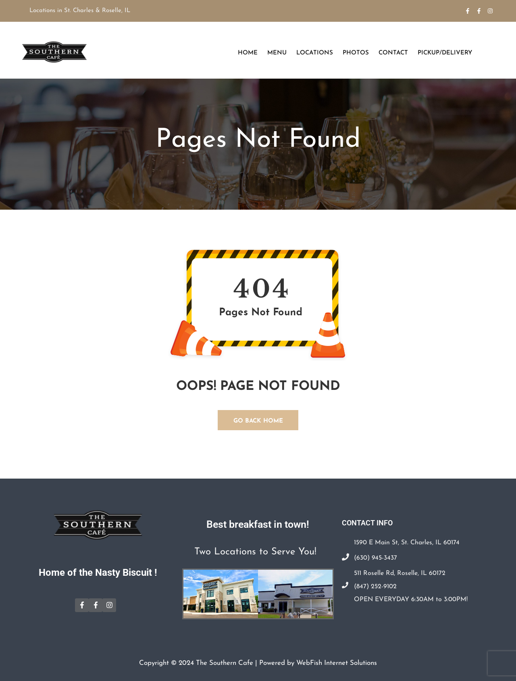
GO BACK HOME (258, 421)
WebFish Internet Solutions (336, 663)
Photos (356, 53)
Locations (314, 53)
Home (248, 53)
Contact (393, 53)
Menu (277, 53)
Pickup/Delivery (445, 53)
